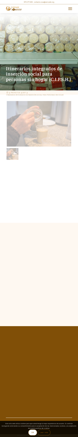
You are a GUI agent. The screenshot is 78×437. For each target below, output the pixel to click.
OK (32, 432)
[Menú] (69, 8)
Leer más (44, 432)
